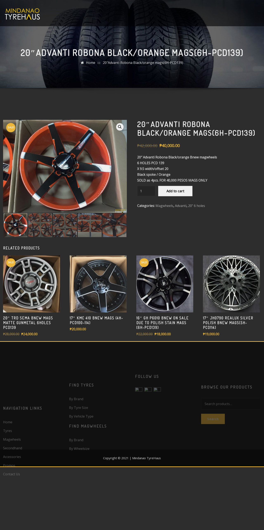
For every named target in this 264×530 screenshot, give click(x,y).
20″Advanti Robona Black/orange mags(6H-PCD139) (143, 65)
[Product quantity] (146, 225)
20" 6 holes (196, 239)
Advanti (180, 239)
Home (90, 65)
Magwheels (164, 239)
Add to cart (175, 225)
